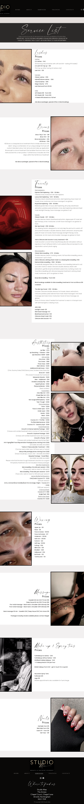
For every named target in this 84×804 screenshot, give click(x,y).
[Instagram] (81, 9)
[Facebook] (43, 778)
